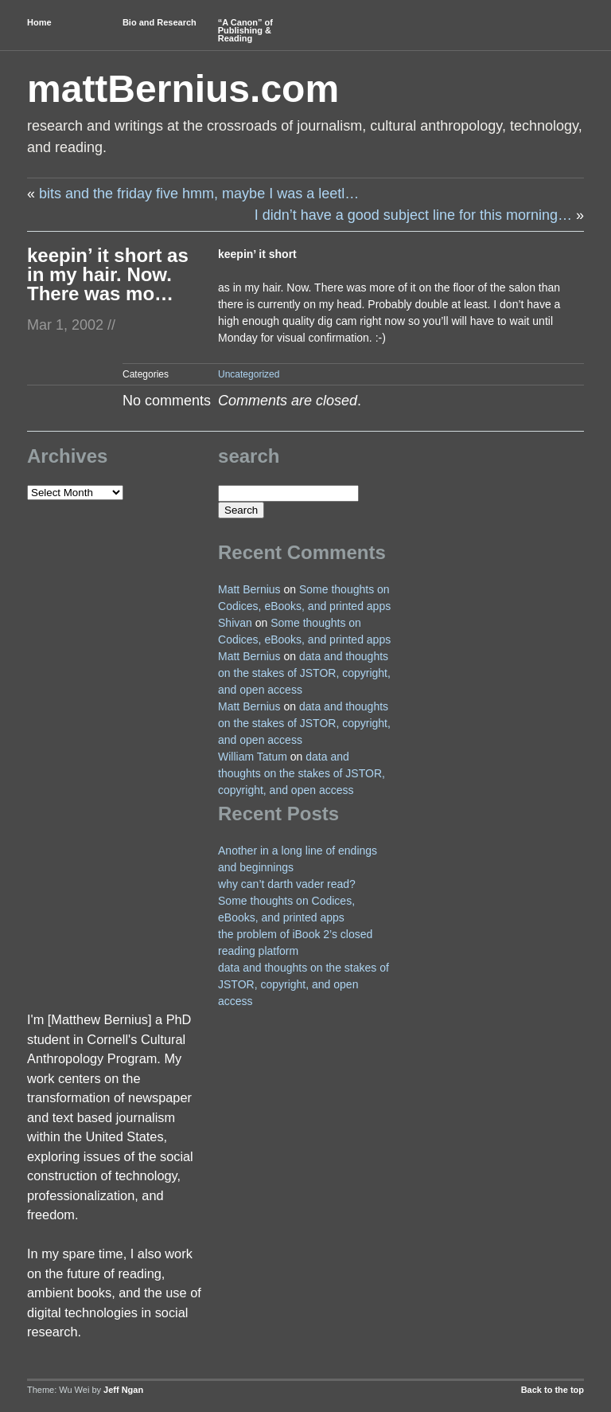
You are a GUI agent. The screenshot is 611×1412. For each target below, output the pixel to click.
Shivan (235, 622)
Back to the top (552, 1389)
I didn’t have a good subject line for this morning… (413, 215)
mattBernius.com (183, 89)
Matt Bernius (249, 589)
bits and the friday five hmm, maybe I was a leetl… (199, 193)
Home (39, 22)
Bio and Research (160, 22)
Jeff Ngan (123, 1389)
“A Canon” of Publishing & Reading (245, 30)
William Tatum (252, 756)
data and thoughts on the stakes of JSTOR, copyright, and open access (304, 673)
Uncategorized (248, 374)
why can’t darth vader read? (287, 884)
